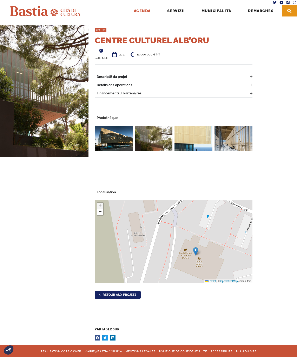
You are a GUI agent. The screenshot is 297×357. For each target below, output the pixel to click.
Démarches (259, 10)
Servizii (174, 10)
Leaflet (210, 281)
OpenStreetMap (229, 281)
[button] (9, 350)
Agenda (140, 10)
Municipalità (215, 10)
